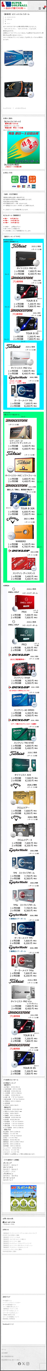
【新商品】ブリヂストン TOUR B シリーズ (15, 1247)
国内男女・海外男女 (10, 1176)
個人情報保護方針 (8, 1356)
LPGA (13, 1171)
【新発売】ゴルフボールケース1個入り (14, 1239)
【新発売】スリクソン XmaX (11, 1237)
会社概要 (5, 1353)
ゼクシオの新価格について (11, 1317)
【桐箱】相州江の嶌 (9, 1315)
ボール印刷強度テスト (9, 1304)
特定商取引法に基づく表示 (11, 1360)
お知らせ (9, 19)
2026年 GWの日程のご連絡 (11, 1235)
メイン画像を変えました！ (11, 1306)
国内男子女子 (8, 1180)
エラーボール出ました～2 (10, 1310)
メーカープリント (20, 108)
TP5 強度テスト (7, 1300)
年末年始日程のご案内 (9, 1251)
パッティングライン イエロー (12, 1302)
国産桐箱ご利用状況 (9, 1319)
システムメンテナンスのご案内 (12, 1249)
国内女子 (15, 1165)
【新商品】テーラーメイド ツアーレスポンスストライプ (20, 1233)
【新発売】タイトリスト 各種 (12, 1241)
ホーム (4, 1349)
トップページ (7, 108)
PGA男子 (6, 1171)
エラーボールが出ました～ (11, 1313)
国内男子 (6, 1165)
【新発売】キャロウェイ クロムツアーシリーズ (17, 1243)
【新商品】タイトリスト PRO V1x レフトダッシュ (17, 1245)
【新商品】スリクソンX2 (10, 1308)
